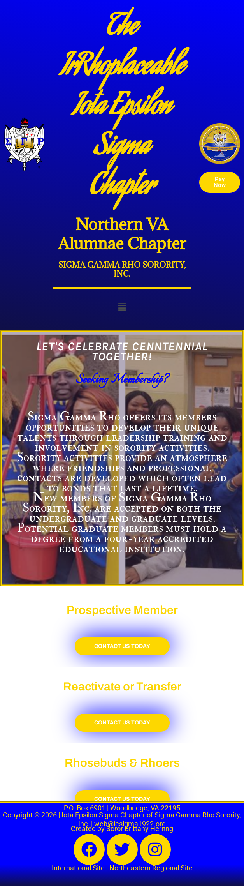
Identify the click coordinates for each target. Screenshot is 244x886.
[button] (121, 307)
